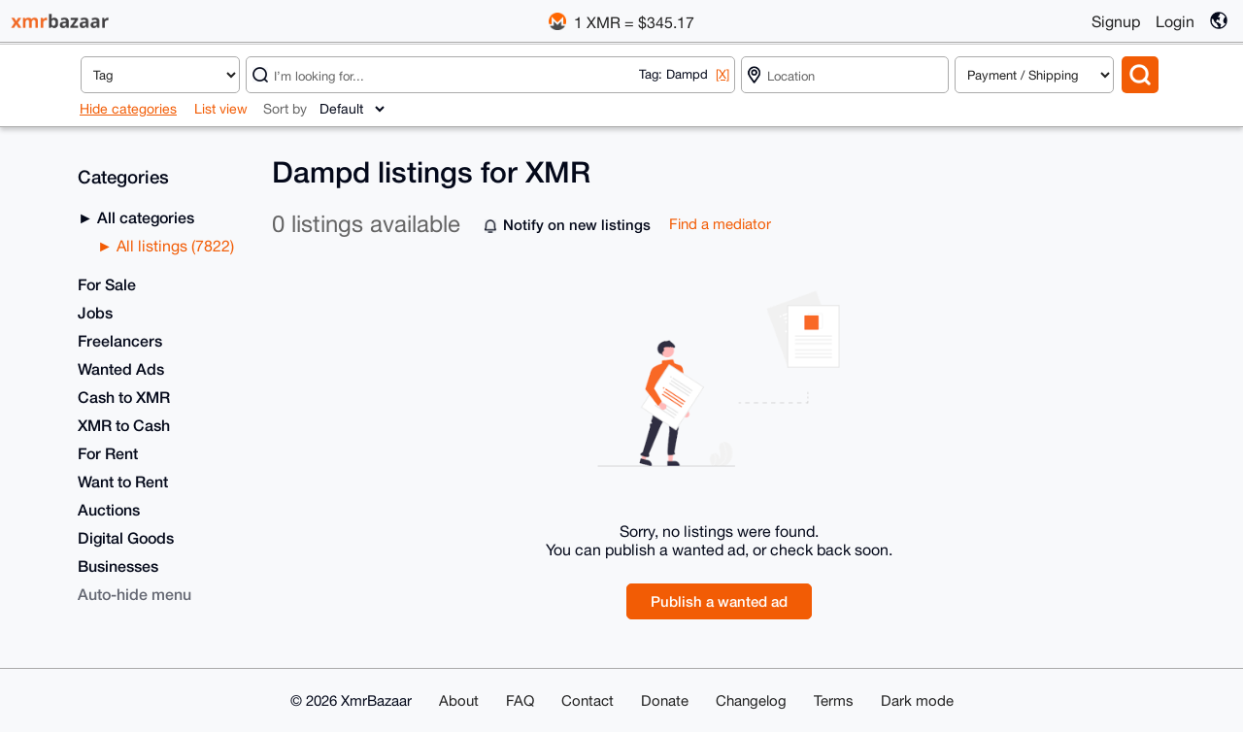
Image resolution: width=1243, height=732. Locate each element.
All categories (143, 217)
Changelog (751, 700)
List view (221, 108)
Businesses (118, 565)
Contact (587, 700)
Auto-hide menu (134, 593)
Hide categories (128, 108)
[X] (722, 74)
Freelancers (120, 340)
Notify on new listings (577, 224)
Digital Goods (126, 537)
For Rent (108, 453)
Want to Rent (123, 481)
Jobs (95, 312)
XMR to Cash (124, 425)
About (459, 700)
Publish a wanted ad (719, 601)
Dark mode (917, 700)
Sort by (285, 108)
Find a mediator (720, 224)
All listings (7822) (173, 245)
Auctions (109, 509)
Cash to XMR (124, 396)
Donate (665, 700)
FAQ (520, 700)
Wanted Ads (121, 368)
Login (1175, 21)
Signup (1116, 21)
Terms (834, 700)
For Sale (107, 284)
